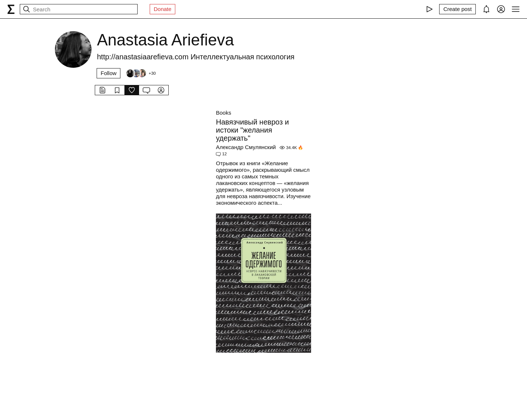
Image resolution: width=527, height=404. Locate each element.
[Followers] (141, 73)
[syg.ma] (11, 9)
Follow (108, 73)
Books (223, 113)
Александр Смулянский (246, 147)
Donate (162, 9)
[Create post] (457, 9)
